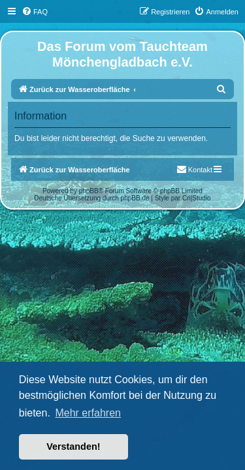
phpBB (89, 191)
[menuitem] (35, 12)
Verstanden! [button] (73, 446)
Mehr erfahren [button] (88, 412)
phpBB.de (135, 198)
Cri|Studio (196, 198)
